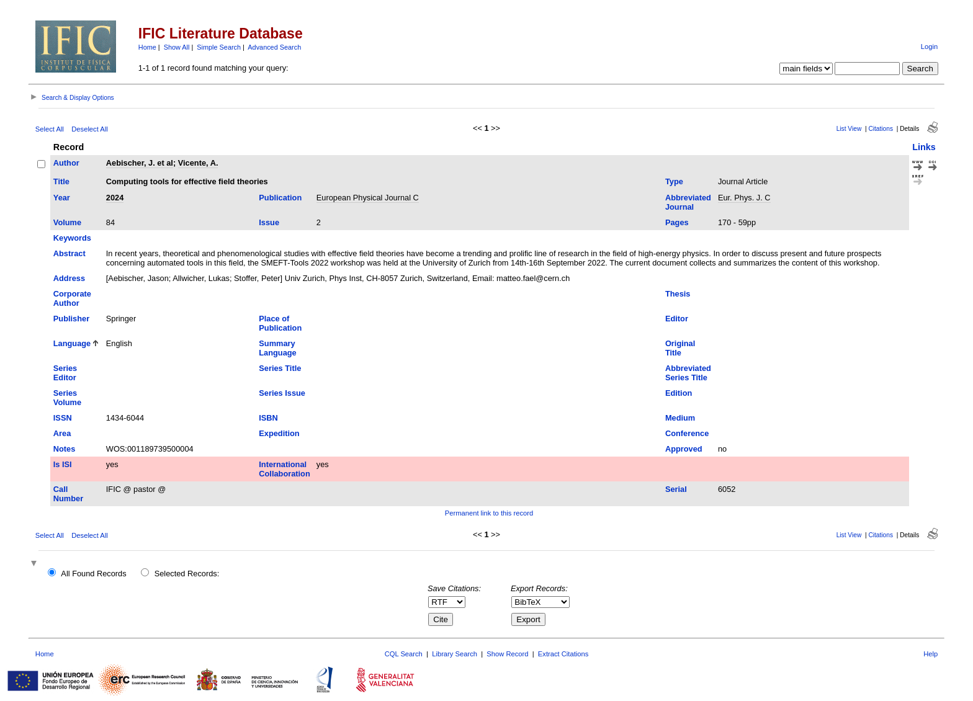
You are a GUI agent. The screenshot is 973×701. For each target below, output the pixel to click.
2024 (114, 197)
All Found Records (93, 573)
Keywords (72, 238)
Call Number (68, 493)
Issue (269, 222)
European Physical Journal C (367, 197)
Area (62, 433)
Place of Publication (280, 323)
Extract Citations (563, 654)
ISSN (62, 417)
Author (66, 162)
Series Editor (65, 373)
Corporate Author (72, 298)
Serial (676, 489)
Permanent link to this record (489, 513)
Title (61, 181)
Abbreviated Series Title (688, 373)
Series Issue (282, 393)
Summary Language (277, 348)
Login (929, 46)
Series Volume (67, 397)
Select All (49, 129)
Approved (683, 448)
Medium (680, 417)
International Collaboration (284, 469)
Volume (67, 222)
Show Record (507, 654)
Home (147, 47)
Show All (177, 47)
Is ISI (62, 464)
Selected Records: (187, 573)
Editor (676, 318)
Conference (687, 433)
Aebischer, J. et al (139, 162)
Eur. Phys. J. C (744, 197)
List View (849, 128)
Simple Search (219, 47)
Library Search (454, 654)
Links (924, 147)
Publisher (71, 318)
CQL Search (404, 654)
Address (69, 278)
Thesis (678, 293)
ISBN (268, 417)
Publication (280, 197)
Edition (678, 393)
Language (72, 343)
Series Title (280, 368)
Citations (880, 128)
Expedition (279, 433)
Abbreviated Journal (688, 202)
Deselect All (89, 129)
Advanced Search (274, 47)
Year (61, 197)
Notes (64, 448)
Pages (677, 222)
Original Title (680, 348)
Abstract (69, 253)
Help (930, 654)
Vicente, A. (198, 162)
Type (674, 181)
